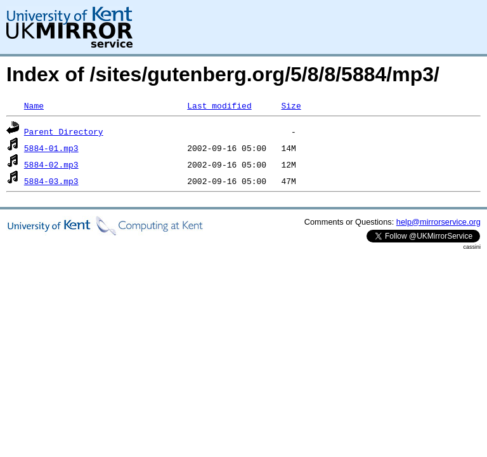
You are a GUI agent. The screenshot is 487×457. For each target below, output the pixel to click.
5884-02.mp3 (51, 164)
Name (34, 105)
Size (291, 105)
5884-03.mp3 (51, 181)
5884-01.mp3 (51, 148)
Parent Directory (63, 131)
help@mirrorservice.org (438, 222)
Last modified (219, 105)
